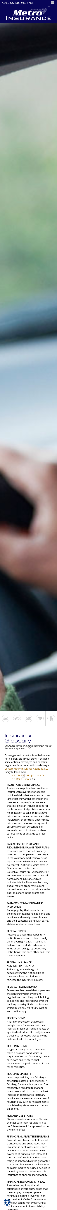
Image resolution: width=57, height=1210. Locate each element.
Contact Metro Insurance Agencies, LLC (26, 768)
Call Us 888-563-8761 (17, 3)
